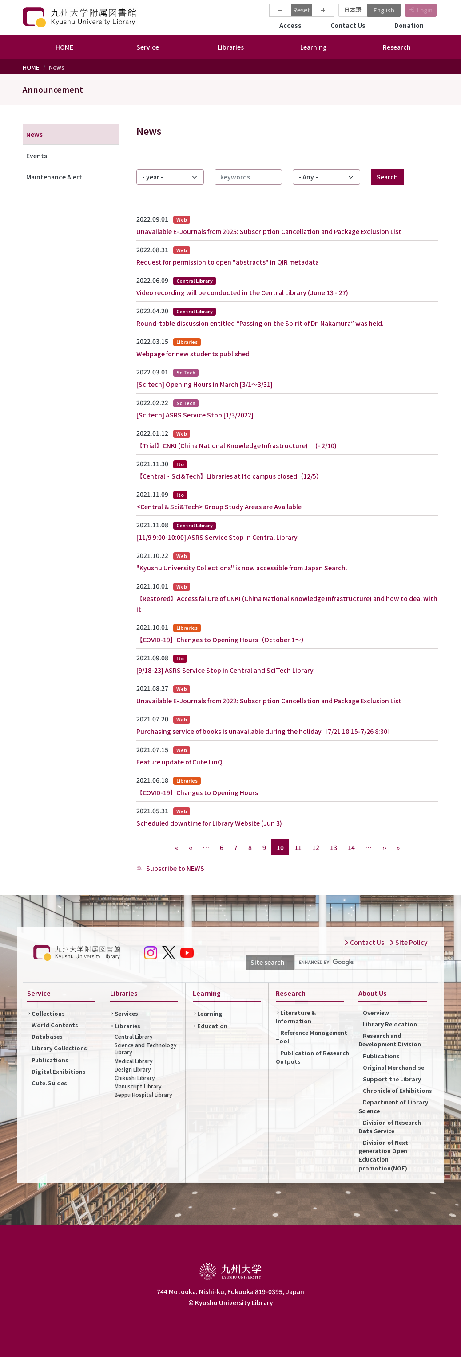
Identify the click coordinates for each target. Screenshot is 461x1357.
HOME (64, 47)
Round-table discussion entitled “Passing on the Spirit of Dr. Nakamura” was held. (260, 323)
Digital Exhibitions (59, 1071)
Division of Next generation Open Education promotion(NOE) (383, 1155)
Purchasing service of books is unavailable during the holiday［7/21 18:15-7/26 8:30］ (264, 731)
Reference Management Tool (311, 1036)
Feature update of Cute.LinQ (179, 761)
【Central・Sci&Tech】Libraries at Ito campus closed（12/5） (229, 476)
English (384, 10)
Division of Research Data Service (389, 1126)
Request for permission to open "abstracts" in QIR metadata (227, 261)
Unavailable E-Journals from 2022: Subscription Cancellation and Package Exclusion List (268, 700)
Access (290, 25)
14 (351, 847)
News (34, 134)
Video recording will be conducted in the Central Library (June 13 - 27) (242, 292)
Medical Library (134, 1061)
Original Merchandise (393, 1067)
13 (333, 847)
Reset (301, 9)
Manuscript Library (138, 1086)
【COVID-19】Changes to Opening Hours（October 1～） (221, 639)
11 (298, 847)
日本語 (353, 9)
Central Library (134, 1036)
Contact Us (348, 25)
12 (315, 847)
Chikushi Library (135, 1077)
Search (387, 176)
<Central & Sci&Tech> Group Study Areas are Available (219, 506)
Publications (50, 1060)
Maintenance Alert (54, 176)
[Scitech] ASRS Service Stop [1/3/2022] (195, 414)
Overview (376, 1012)
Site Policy (408, 942)
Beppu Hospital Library (143, 1094)
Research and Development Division (389, 1039)
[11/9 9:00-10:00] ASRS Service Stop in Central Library (217, 537)
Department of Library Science (393, 1106)
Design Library (133, 1069)
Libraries (127, 1026)
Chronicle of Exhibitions (397, 1090)
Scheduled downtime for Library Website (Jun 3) (209, 823)
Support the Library (392, 1079)
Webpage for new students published (193, 353)
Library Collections (59, 1048)
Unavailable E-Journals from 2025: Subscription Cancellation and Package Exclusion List (268, 231)
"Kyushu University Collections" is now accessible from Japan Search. (241, 567)
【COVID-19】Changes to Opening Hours (197, 792)
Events (36, 155)
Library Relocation (390, 1024)
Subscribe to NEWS (174, 868)
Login (425, 10)
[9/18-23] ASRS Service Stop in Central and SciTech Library (225, 670)
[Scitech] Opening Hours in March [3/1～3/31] (204, 384)
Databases (47, 1036)
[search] (357, 962)
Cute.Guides (49, 1083)
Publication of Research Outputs (312, 1057)
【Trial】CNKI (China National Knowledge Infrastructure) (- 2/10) (236, 445)
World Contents (55, 1025)
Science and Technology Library (146, 1048)
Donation (409, 25)
